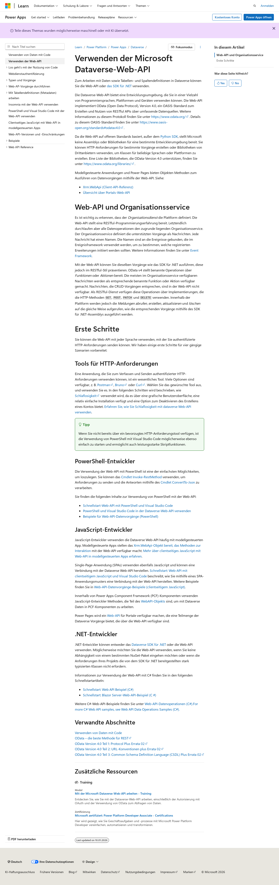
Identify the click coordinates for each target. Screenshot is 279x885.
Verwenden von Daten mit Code (98, 732)
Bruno (119, 384)
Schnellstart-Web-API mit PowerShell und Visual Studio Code (128, 505)
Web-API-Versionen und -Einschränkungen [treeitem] (37, 134)
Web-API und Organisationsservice (240, 55)
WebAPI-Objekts (153, 601)
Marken (188, 872)
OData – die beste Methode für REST (101, 738)
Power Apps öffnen (259, 17)
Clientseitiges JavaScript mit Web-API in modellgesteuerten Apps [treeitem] (34, 125)
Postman (103, 384)
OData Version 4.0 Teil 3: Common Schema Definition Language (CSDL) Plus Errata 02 (138, 754)
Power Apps (118, 47)
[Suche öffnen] (254, 6)
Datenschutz (109, 872)
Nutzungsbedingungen (140, 872)
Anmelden (267, 6)
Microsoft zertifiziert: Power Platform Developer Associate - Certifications (124, 815)
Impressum (167, 872)
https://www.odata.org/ (168, 116)
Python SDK (169, 136)
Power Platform (96, 47)
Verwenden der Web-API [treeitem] (25, 61)
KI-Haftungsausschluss (20, 872)
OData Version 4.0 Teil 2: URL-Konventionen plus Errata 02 (118, 749)
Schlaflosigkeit (85, 395)
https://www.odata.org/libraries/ (107, 163)
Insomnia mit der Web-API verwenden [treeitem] (33, 104)
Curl (139, 384)
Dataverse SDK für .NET (149, 644)
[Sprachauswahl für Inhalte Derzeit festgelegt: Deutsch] (15, 861)
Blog (71, 872)
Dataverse (137, 47)
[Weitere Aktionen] (200, 47)
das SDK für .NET (119, 86)
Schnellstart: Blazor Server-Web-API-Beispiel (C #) (119, 695)
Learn (78, 47)
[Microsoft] (8, 6)
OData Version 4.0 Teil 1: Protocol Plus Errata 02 (110, 743)
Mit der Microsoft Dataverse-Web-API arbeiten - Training (113, 793)
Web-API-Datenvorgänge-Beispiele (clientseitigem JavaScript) (139, 587)
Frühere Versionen (52, 872)
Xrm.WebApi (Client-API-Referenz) (108, 187)
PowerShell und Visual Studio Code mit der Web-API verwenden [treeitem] (36, 113)
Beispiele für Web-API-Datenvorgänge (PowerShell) (120, 516)
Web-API (113, 615)
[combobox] (35, 46)
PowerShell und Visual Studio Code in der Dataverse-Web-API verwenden (137, 510)
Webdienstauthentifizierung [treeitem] (26, 74)
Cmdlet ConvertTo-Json (178, 482)
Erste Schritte (225, 60)
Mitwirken (89, 872)
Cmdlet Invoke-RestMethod (141, 477)
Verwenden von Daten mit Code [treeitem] (29, 55)
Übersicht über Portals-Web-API (106, 192)
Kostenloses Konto (227, 17)
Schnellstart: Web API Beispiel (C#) (108, 689)
